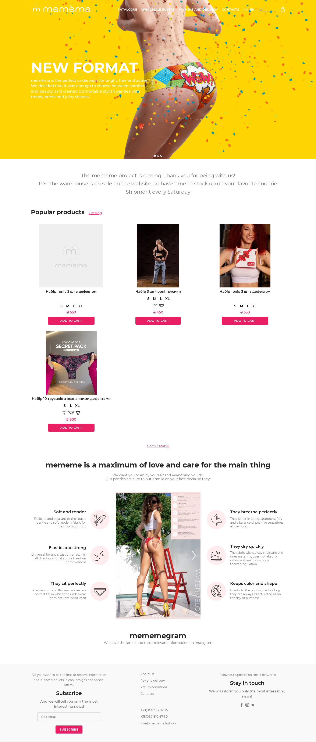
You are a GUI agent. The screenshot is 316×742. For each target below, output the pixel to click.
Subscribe (69, 729)
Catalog (95, 213)
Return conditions (154, 687)
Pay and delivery (153, 680)
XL (80, 306)
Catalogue (140, 9)
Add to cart (71, 321)
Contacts (243, 9)
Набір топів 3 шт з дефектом (71, 292)
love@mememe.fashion (158, 723)
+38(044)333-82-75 (154, 710)
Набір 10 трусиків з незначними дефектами (71, 399)
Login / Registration (274, 9)
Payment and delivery (211, 9)
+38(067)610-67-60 (154, 716)
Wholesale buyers (171, 9)
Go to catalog (158, 446)
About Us (147, 674)
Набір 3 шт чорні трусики (158, 292)
